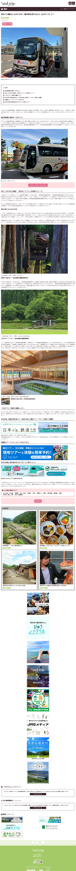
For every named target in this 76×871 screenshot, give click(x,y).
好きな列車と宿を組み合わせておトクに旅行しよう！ (17, 102)
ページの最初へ (38, 842)
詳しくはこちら (38, 794)
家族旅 (16, 493)
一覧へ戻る (38, 501)
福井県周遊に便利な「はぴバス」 (13, 91)
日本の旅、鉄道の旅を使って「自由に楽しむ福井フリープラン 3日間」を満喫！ (23, 97)
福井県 (55, 493)
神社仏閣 (50, 493)
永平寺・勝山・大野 (8, 494)
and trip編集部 (18, 494)
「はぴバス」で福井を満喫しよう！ (13, 95)
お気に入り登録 (7, 24)
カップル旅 (23, 493)
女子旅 (11, 493)
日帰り (29, 493)
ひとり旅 (6, 493)
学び (34, 493)
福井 (61, 493)
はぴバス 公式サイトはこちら (38, 185)
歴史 (45, 493)
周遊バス (39, 493)
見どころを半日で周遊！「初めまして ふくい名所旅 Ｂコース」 (20, 93)
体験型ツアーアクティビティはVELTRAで (14, 99)
